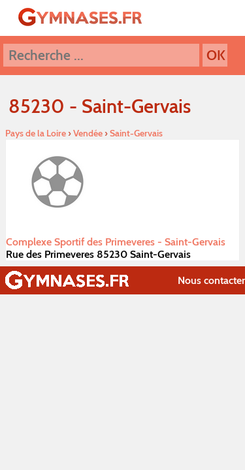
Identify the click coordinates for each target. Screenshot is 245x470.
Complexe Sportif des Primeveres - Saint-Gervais (115, 242)
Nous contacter (211, 280)
